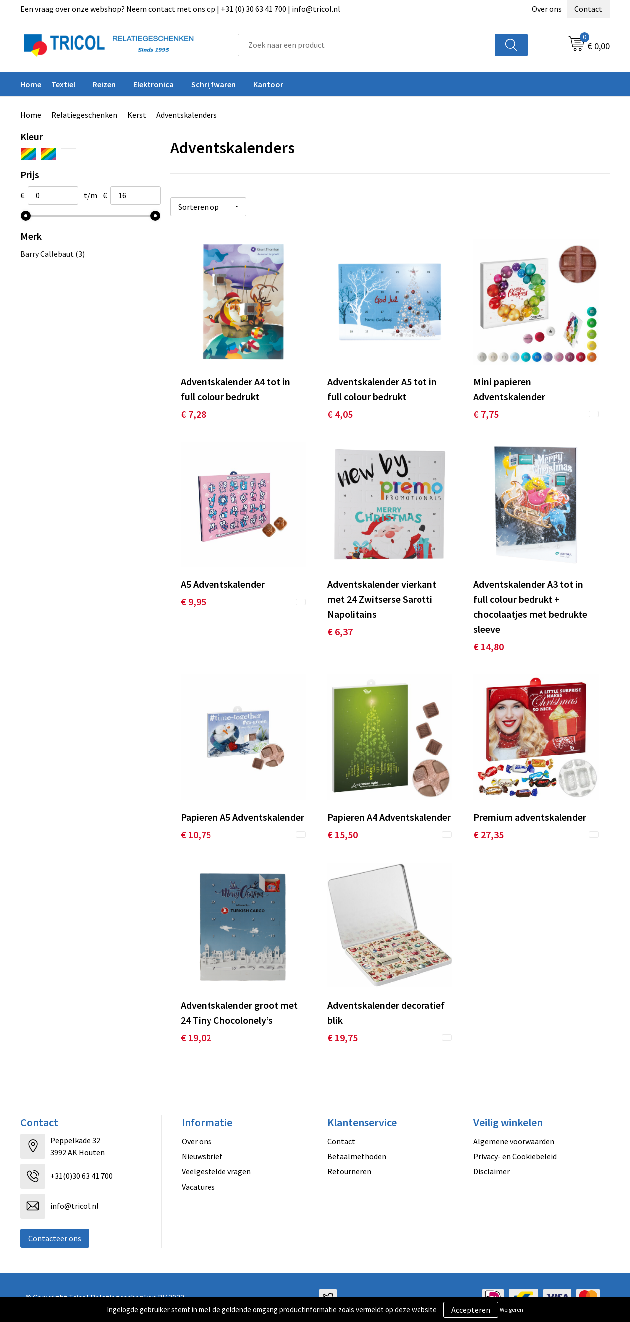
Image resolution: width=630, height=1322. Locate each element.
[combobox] (367, 45)
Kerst (136, 115)
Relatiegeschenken (84, 115)
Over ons (547, 9)
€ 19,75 (342, 1037)
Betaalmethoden (356, 1156)
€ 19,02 (196, 1037)
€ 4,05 (340, 414)
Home (30, 84)
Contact (588, 9)
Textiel (63, 84)
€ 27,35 (488, 834)
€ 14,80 (488, 646)
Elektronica (153, 84)
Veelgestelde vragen (216, 1171)
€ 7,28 (193, 414)
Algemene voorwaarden (513, 1141)
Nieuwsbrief (202, 1156)
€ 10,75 (196, 834)
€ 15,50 (342, 834)
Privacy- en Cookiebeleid (515, 1156)
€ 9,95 (193, 601)
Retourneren (349, 1171)
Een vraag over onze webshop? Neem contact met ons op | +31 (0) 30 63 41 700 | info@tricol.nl (180, 9)
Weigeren (511, 1309)
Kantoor (268, 84)
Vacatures (198, 1187)
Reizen (104, 84)
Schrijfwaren (213, 84)
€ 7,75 (486, 414)
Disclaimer (491, 1171)
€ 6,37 (340, 631)
